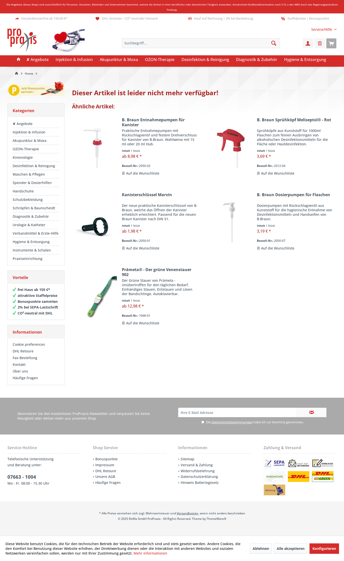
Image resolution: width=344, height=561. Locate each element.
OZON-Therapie (26, 149)
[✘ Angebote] (37, 59)
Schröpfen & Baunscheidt (34, 208)
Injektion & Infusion (29, 132)
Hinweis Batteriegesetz (200, 482)
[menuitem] (322, 29)
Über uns (20, 371)
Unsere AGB (105, 476)
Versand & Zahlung (197, 465)
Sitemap (187, 459)
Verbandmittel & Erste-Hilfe (36, 233)
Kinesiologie (23, 157)
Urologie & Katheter (29, 224)
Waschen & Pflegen (29, 174)
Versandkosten (187, 513)
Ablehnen (261, 548)
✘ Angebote (23, 123)
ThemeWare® (216, 519)
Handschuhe (23, 191)
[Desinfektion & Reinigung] (205, 59)
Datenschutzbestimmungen (232, 422)
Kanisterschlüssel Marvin (147, 194)
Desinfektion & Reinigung (34, 165)
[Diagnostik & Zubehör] (257, 59)
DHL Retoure (23, 351)
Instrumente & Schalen (32, 250)
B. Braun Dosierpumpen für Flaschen (293, 194)
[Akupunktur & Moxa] (118, 59)
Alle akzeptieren (291, 548)
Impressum (104, 465)
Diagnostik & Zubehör (31, 216)
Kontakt (19, 364)
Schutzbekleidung (28, 199)
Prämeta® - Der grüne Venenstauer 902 (156, 272)
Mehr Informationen (150, 553)
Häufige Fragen (25, 377)
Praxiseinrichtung (27, 258)
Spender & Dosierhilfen (32, 182)
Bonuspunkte (106, 459)
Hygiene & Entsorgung (31, 241)
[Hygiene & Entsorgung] (305, 59)
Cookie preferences (29, 344)
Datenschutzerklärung (199, 476)
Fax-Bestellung (25, 357)
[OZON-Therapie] (159, 59)
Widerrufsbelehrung (198, 470)
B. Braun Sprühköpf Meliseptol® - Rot (294, 120)
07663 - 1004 (21, 477)
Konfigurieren (324, 548)
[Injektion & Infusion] (74, 59)
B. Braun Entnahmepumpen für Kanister (153, 122)
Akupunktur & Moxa (29, 140)
